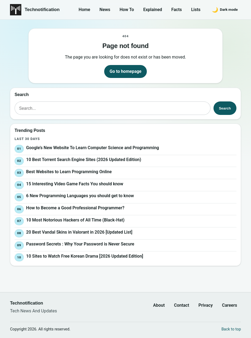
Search (225, 108)
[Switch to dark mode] (225, 9)
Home (84, 9)
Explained (152, 9)
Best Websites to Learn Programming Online (69, 171)
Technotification (42, 9)
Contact (181, 305)
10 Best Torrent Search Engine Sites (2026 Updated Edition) (83, 159)
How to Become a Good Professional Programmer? (75, 207)
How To (127, 9)
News (105, 9)
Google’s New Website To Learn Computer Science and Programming (92, 147)
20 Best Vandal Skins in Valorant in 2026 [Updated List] (79, 232)
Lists (196, 9)
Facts (176, 9)
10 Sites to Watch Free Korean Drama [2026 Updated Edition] (84, 256)
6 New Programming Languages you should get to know (80, 196)
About (159, 305)
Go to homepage (125, 71)
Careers (229, 305)
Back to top (231, 329)
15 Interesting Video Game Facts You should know (74, 183)
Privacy (205, 305)
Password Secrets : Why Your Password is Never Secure (80, 244)
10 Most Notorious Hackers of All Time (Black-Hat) (75, 220)
